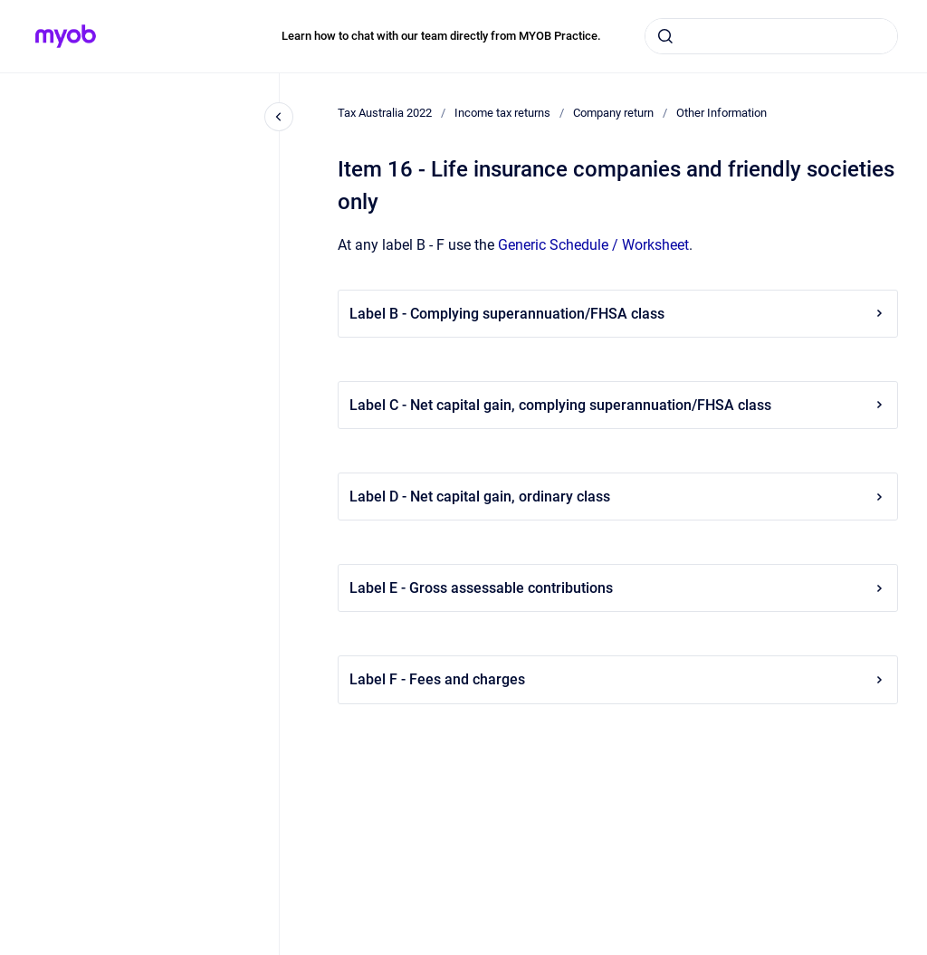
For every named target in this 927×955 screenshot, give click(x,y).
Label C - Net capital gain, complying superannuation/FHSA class (617, 405)
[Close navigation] (278, 116)
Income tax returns (502, 112)
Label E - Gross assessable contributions (617, 588)
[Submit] (665, 36)
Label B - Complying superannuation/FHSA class (617, 313)
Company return (613, 112)
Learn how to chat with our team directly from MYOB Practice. (441, 36)
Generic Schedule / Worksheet (593, 244)
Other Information (721, 112)
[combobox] (771, 36)
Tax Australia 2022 (385, 112)
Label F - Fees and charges (617, 679)
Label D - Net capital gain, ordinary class (617, 496)
